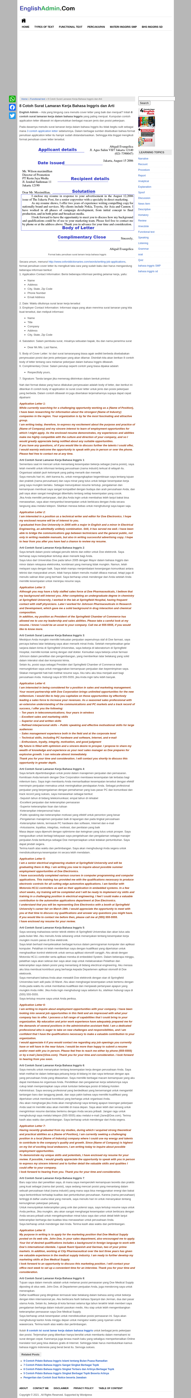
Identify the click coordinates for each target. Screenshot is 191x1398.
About (23, 1388)
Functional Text (70, 26)
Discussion (144, 198)
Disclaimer (61, 1388)
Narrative (143, 158)
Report (142, 175)
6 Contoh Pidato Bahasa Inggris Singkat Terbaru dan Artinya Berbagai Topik (69, 1369)
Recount (143, 164)
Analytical (143, 181)
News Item (144, 203)
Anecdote (143, 226)
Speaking (143, 237)
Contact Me (41, 1388)
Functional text (37, 99)
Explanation (144, 186)
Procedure (144, 169)
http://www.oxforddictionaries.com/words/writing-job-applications (87, 261)
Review (142, 220)
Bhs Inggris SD (152, 26)
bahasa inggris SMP (149, 265)
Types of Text (44, 26)
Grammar (143, 248)
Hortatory (143, 215)
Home (25, 26)
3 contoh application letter (42, 131)
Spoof (141, 192)
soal (140, 254)
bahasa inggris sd (148, 271)
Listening (143, 243)
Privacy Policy (84, 1388)
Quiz (141, 260)
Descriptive (144, 209)
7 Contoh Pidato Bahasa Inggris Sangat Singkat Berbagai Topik (61, 1365)
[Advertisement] (95, 62)
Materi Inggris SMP (123, 26)
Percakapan (96, 26)
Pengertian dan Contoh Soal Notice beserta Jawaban (55, 1377)
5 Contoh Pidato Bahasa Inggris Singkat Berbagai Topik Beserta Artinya (66, 1373)
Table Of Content (111, 1388)
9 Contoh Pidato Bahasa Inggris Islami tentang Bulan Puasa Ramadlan (66, 1360)
